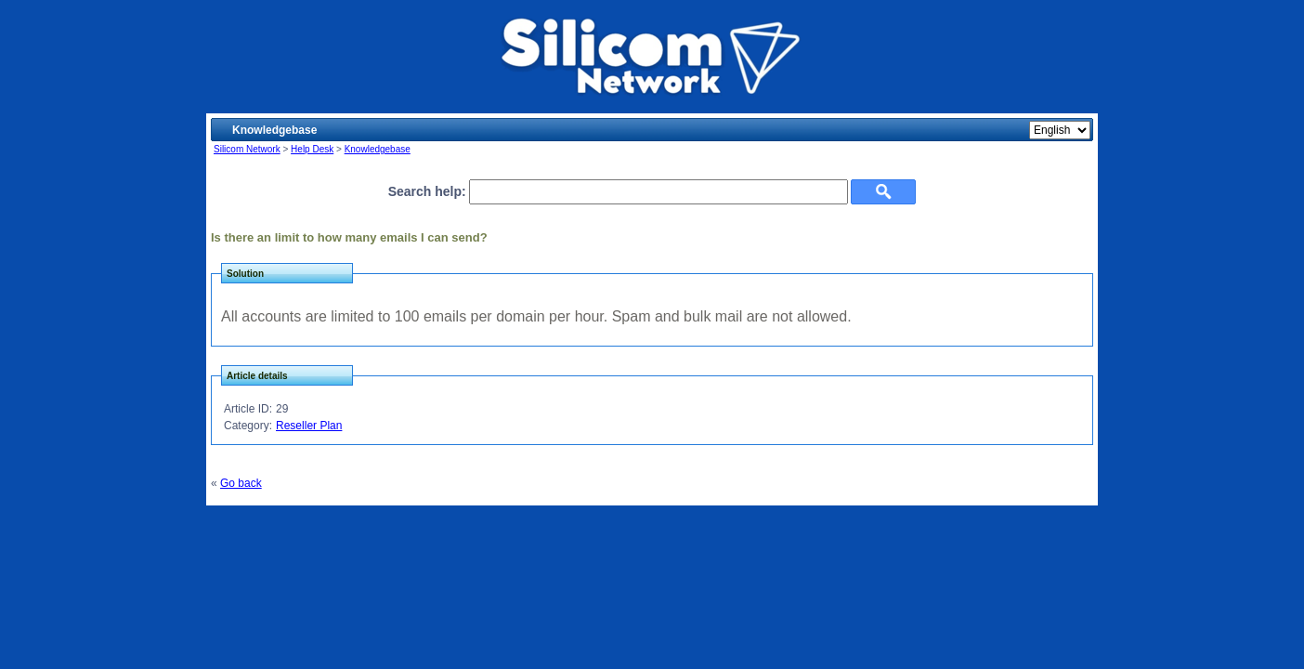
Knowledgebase (378, 149)
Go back (241, 483)
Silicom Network (247, 149)
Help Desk (312, 149)
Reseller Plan (309, 425)
